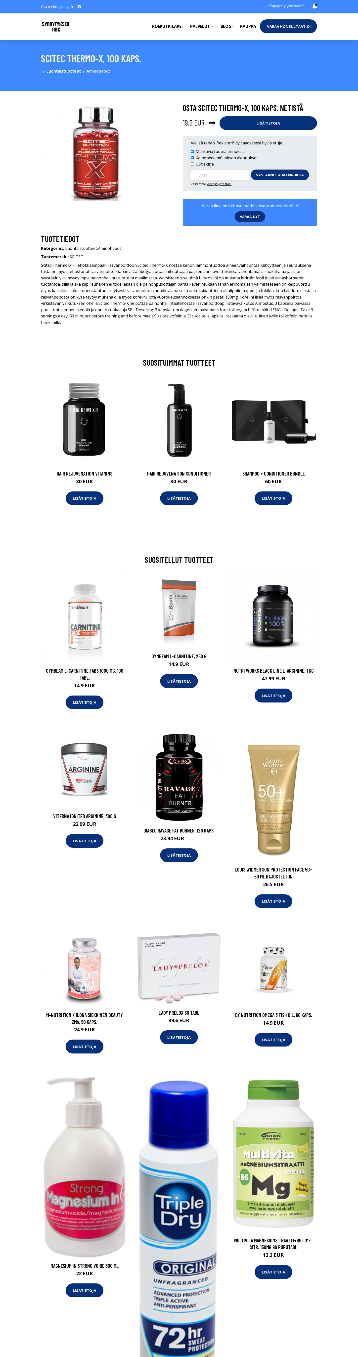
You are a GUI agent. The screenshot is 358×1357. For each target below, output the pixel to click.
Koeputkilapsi (167, 26)
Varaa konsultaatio (288, 26)
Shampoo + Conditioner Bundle (273, 473)
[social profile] (79, 6)
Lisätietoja (268, 123)
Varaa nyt (250, 216)
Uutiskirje (205, 164)
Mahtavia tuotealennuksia (220, 151)
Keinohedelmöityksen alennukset (227, 158)
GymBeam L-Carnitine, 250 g (179, 656)
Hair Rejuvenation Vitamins (84, 473)
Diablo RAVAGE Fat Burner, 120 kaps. (179, 830)
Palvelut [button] (200, 26)
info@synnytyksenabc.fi (285, 5)
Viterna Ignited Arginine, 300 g (84, 816)
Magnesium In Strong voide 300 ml (84, 1266)
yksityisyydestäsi (219, 184)
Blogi (227, 26)
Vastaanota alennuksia (280, 175)
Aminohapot (98, 71)
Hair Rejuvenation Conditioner (179, 473)
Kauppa (248, 26)
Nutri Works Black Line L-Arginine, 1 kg (273, 670)
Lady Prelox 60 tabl (179, 1012)
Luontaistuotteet (63, 71)
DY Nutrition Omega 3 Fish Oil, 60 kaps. (273, 1015)
